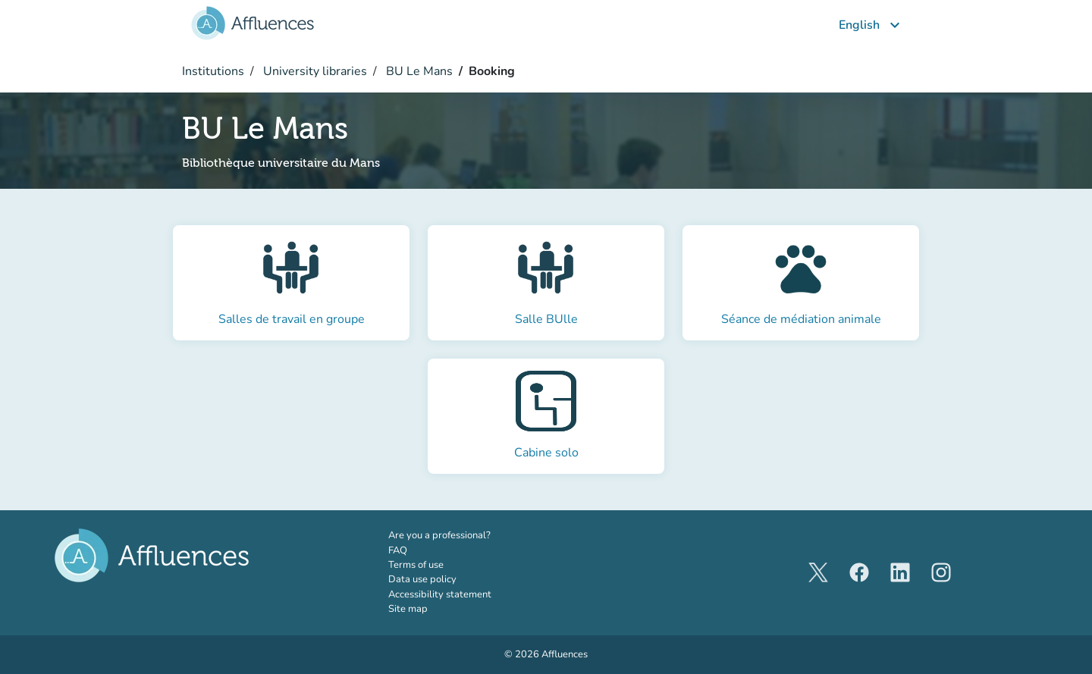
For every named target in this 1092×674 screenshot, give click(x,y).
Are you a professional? (460, 535)
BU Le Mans (418, 71)
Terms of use (416, 565)
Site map (408, 609)
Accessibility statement (439, 594)
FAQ (397, 550)
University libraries (313, 71)
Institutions (213, 71)
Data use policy (422, 579)
